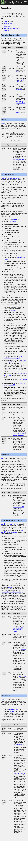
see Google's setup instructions (12, 535)
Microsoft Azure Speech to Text (10, 180)
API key (12, 716)
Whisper (6, 30)
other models (18, 749)
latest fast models (18, 633)
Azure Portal (13, 224)
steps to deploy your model (14, 387)
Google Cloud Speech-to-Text (12, 28)
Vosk (5, 21)
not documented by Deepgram (19, 779)
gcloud (10, 592)
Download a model (18, 161)
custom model (22, 681)
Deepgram (7, 26)
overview (13, 313)
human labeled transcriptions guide (13, 360)
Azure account (16, 222)
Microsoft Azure (8, 23)
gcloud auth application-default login (12, 596)
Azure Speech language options (19, 438)
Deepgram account (14, 714)
